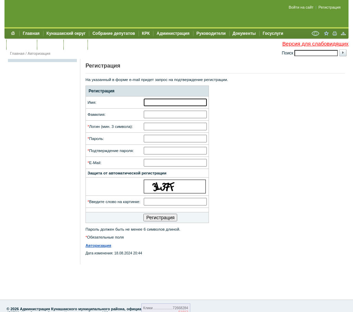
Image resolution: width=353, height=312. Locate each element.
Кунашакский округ (66, 33)
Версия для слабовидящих (315, 44)
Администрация (173, 33)
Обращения (21, 44)
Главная (31, 33)
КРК (146, 33)
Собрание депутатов (113, 33)
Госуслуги (273, 33)
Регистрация (330, 7)
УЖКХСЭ (75, 44)
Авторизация (39, 53)
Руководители (211, 33)
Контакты (50, 44)
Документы (244, 33)
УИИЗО (98, 44)
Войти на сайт (301, 7)
